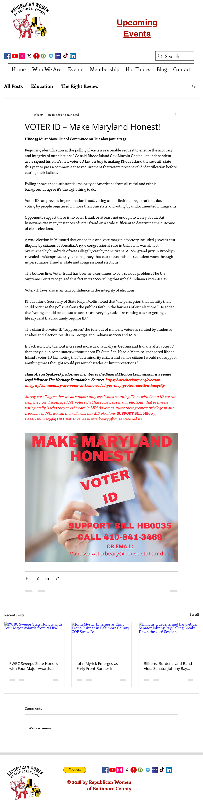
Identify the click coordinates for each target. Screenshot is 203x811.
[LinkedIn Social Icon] (73, 56)
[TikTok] (65, 56)
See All (194, 614)
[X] (29, 56)
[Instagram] (22, 56)
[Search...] (175, 56)
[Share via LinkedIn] (47, 578)
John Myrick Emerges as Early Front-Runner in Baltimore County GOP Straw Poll (97, 666)
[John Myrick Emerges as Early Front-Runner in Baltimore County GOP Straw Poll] (102, 639)
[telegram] (51, 56)
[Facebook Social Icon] (7, 56)
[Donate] (74, 770)
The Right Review (80, 86)
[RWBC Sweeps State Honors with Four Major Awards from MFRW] (34, 639)
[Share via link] (57, 578)
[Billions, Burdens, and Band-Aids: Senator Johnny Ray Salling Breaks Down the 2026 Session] (169, 639)
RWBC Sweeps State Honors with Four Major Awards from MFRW (33, 666)
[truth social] (58, 56)
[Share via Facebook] (27, 578)
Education (42, 86)
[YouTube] (15, 56)
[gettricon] (36, 56)
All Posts (13, 86)
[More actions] (175, 114)
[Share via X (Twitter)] (37, 578)
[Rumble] (44, 56)
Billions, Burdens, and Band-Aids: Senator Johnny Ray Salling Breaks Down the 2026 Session (168, 666)
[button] (194, 86)
